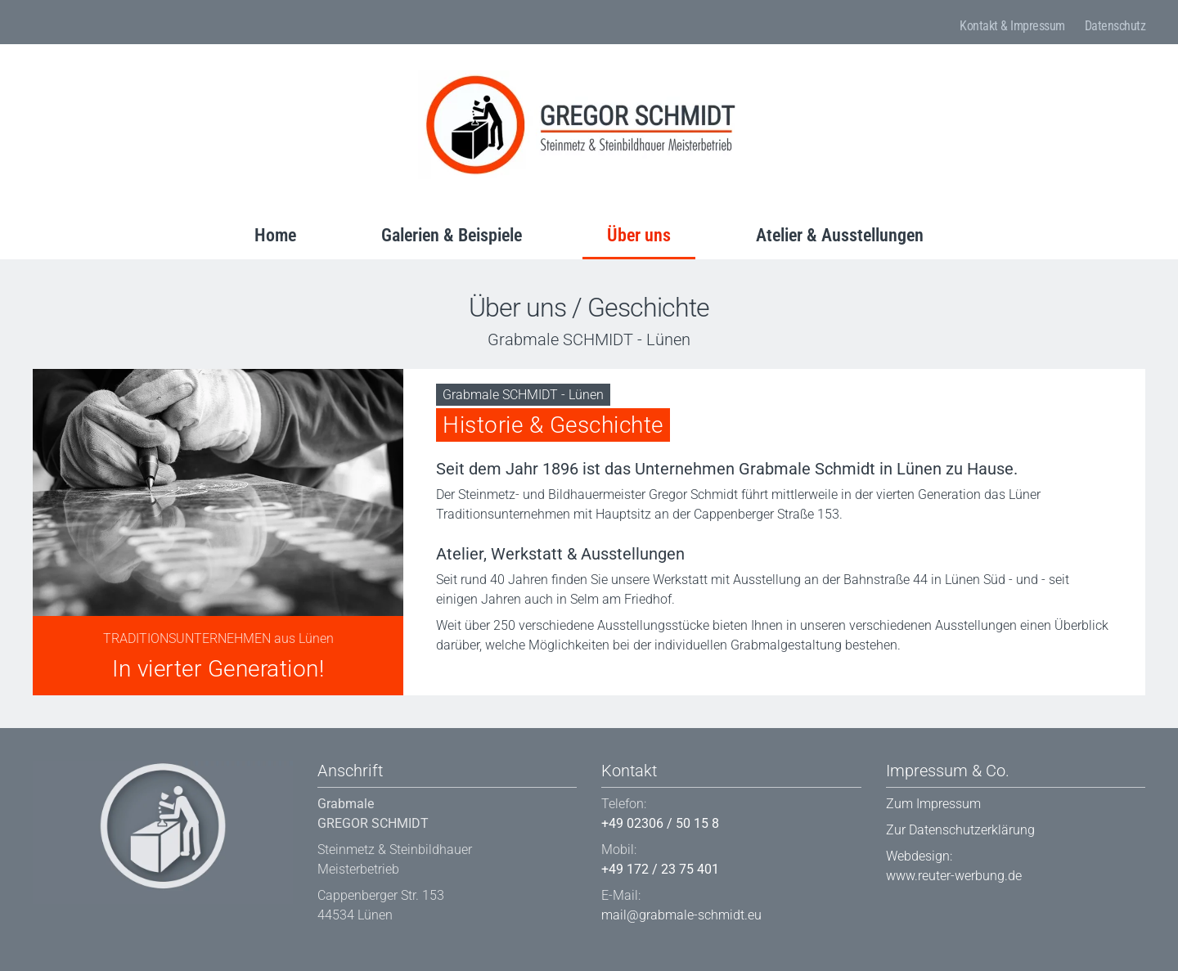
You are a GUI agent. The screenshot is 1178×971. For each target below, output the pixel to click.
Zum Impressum (933, 803)
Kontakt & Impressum (1012, 26)
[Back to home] (581, 124)
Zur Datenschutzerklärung (960, 830)
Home (275, 235)
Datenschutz (1115, 26)
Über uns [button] (639, 235)
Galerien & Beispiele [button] (451, 235)
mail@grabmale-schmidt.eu (681, 915)
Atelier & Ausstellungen (840, 235)
